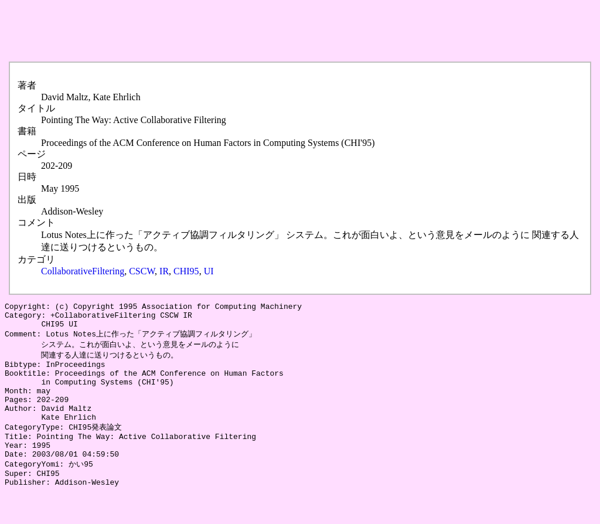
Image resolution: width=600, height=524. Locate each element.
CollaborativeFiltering (82, 271)
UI (209, 271)
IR (164, 271)
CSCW (142, 271)
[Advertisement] (218, 31)
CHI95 (186, 271)
